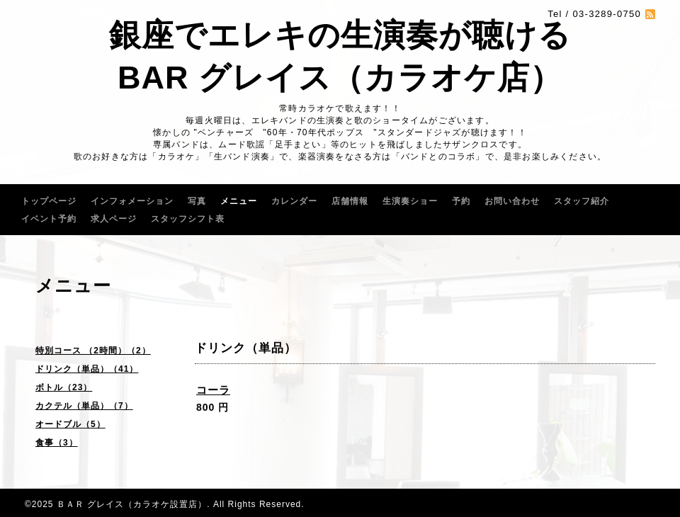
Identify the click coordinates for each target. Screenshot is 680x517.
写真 (197, 201)
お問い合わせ (512, 201)
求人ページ (114, 219)
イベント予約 (48, 219)
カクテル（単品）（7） (84, 406)
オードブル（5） (70, 424)
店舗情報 (350, 201)
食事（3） (56, 443)
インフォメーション (132, 201)
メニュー (238, 201)
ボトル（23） (63, 387)
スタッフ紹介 (581, 201)
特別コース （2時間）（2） (93, 351)
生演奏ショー (410, 201)
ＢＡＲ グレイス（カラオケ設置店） (132, 504)
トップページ (48, 201)
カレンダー (294, 201)
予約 (461, 201)
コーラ (213, 390)
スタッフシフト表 (188, 219)
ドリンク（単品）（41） (86, 369)
